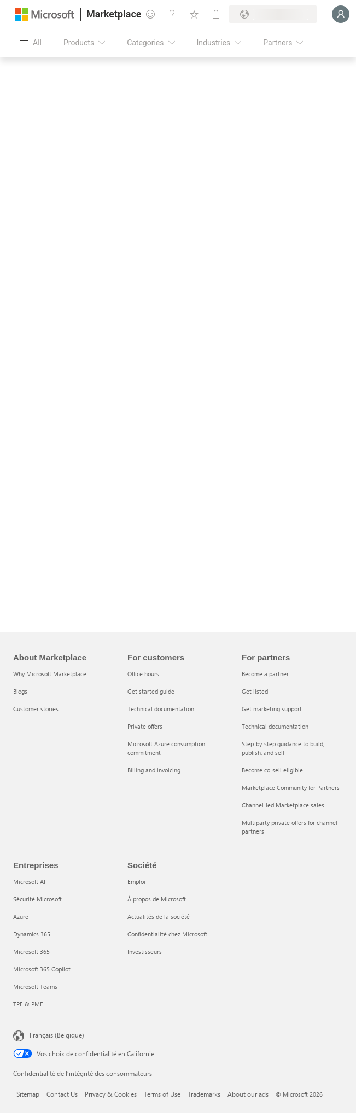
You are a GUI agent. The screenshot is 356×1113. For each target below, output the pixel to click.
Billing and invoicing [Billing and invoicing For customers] (153, 770)
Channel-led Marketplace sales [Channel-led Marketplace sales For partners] (283, 805)
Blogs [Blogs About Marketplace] (20, 691)
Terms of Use (162, 1093)
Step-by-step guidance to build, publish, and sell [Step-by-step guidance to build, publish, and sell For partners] (283, 748)
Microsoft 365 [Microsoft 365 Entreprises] (31, 951)
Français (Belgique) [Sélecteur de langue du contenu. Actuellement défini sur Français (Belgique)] (57, 1034)
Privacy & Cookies (111, 1093)
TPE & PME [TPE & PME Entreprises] (28, 1004)
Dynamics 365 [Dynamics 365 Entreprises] (31, 934)
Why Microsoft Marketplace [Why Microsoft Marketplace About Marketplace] (49, 674)
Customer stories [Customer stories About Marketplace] (36, 709)
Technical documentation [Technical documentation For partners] (275, 726)
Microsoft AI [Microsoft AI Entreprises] (29, 881)
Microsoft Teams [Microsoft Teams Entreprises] (35, 986)
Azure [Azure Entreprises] (20, 916)
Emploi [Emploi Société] (136, 881)
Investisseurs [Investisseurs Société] (144, 951)
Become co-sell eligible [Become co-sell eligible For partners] (272, 770)
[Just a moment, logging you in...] (340, 14)
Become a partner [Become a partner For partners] (265, 674)
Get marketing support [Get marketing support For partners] (272, 709)
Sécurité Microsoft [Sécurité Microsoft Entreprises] (37, 899)
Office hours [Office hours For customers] (143, 674)
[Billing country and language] (273, 14)
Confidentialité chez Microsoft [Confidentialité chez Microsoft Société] (167, 934)
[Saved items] (194, 14)
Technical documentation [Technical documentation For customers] (160, 709)
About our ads (248, 1093)
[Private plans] (216, 14)
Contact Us (62, 1093)
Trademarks (204, 1093)
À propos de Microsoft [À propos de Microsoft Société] (156, 899)
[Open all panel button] (30, 42)
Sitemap (27, 1093)
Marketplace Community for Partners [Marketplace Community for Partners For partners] (291, 787)
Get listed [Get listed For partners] (255, 691)
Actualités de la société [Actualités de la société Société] (158, 916)
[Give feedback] (150, 14)
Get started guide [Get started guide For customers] (150, 691)
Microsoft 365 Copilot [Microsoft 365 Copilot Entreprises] (42, 969)
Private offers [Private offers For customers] (144, 726)
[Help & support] (172, 14)
